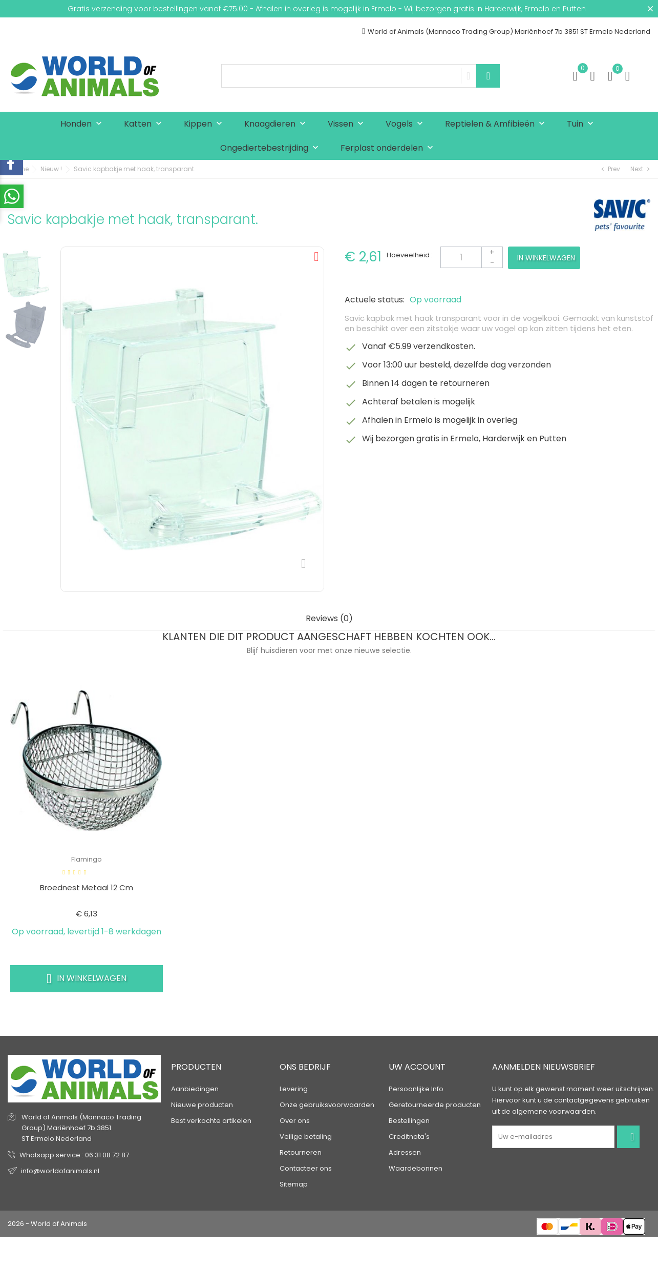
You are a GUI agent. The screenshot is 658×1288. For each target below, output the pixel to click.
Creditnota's (409, 1136)
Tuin (582, 124)
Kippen (205, 124)
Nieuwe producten (202, 1105)
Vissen (348, 124)
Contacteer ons (306, 1168)
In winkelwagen (546, 258)
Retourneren (301, 1152)
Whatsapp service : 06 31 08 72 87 (74, 1155)
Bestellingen (409, 1121)
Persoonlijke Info (416, 1089)
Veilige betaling (306, 1136)
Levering (294, 1089)
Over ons (295, 1121)
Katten (145, 124)
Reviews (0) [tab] (329, 619)
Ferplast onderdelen (389, 148)
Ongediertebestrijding (271, 148)
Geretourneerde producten (435, 1105)
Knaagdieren (277, 124)
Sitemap (294, 1184)
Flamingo (86, 859)
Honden (83, 124)
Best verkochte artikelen (211, 1121)
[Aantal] (471, 257)
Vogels (407, 124)
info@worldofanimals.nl (60, 1171)
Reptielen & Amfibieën (497, 124)
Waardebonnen (415, 1168)
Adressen (405, 1152)
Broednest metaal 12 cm (86, 887)
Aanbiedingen (195, 1089)
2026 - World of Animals (47, 1224)
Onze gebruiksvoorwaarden (327, 1105)
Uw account (417, 1067)
